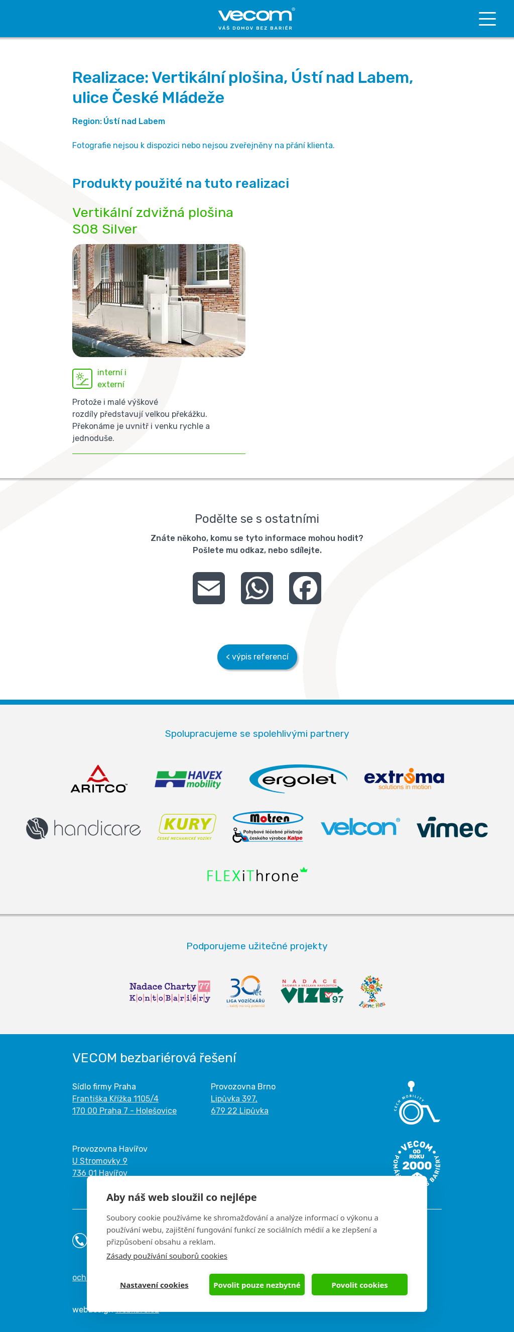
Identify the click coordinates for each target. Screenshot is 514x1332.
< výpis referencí (257, 656)
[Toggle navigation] (487, 19)
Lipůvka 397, (234, 1098)
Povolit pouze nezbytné (256, 1285)
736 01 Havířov (99, 1173)
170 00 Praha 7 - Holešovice (124, 1111)
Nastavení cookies (154, 1285)
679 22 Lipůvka (240, 1111)
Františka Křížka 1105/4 (115, 1098)
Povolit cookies (359, 1285)
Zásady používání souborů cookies (166, 1256)
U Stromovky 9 (99, 1161)
